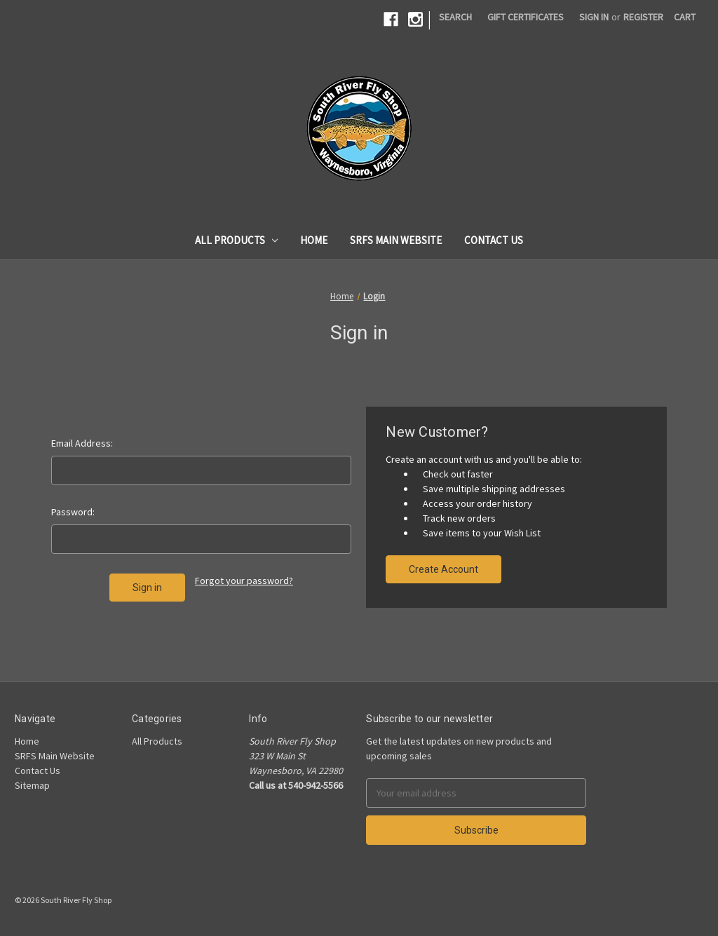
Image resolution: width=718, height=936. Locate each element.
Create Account (443, 569)
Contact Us (493, 240)
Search (455, 17)
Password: (73, 512)
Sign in (594, 17)
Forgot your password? (244, 580)
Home (313, 240)
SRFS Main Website (396, 240)
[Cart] (684, 17)
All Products (236, 240)
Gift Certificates (525, 17)
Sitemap (32, 785)
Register (643, 17)
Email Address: (82, 443)
